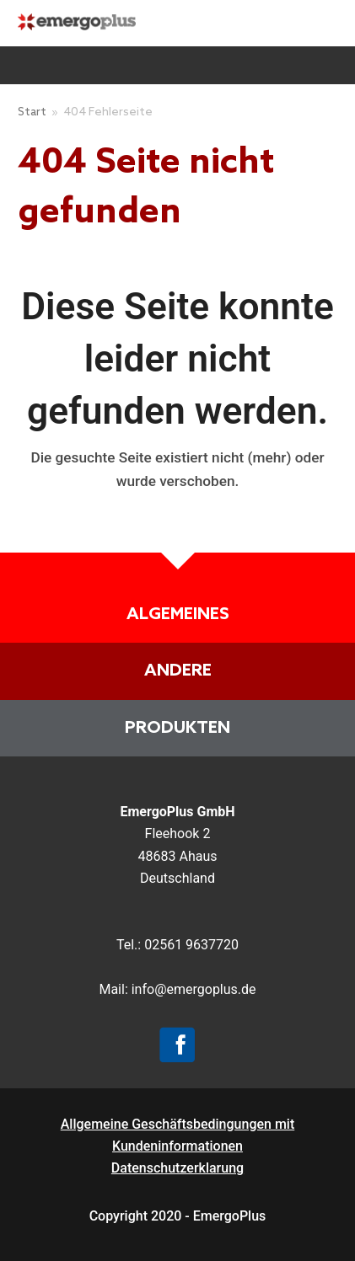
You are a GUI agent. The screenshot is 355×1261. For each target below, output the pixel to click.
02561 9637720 (191, 945)
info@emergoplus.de (194, 989)
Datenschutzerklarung (177, 1168)
